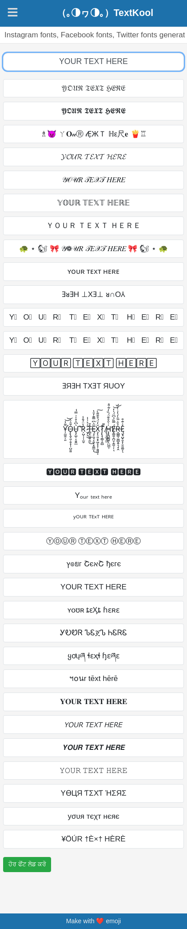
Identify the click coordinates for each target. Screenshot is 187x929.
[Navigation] (12, 12)
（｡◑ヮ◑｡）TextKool (105, 13)
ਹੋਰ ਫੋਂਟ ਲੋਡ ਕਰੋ (27, 864)
